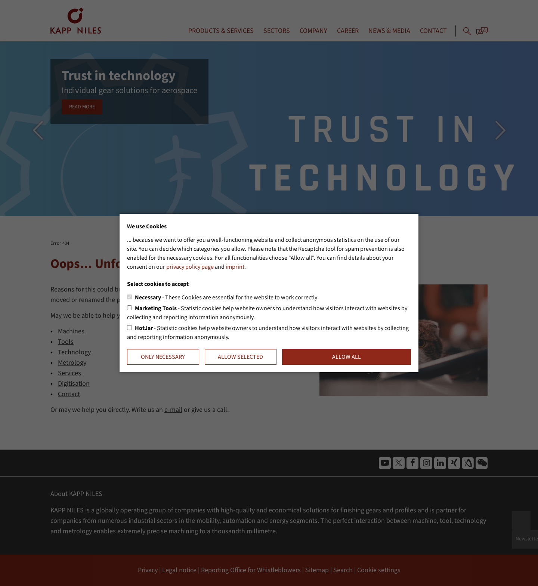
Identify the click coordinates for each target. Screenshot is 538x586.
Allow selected (240, 357)
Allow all (346, 357)
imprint (235, 267)
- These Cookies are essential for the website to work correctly (226, 297)
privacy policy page (190, 267)
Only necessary (163, 357)
